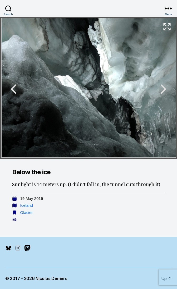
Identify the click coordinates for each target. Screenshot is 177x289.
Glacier (26, 212)
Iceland (26, 205)
